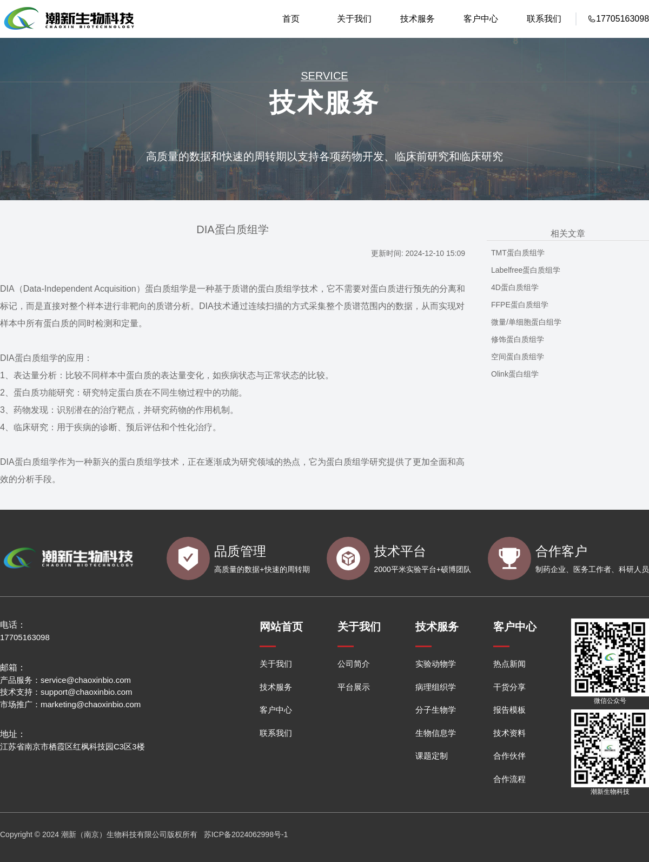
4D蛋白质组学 (515, 287)
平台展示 (353, 687)
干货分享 (509, 687)
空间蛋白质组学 (517, 356)
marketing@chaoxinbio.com (91, 704)
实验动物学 (435, 663)
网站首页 (281, 627)
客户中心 (480, 18)
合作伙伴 (509, 755)
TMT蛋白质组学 (518, 252)
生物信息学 (435, 733)
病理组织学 (435, 687)
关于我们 (354, 18)
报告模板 (509, 709)
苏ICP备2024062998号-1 (246, 834)
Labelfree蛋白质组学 (525, 270)
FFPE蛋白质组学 (519, 304)
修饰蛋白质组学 (517, 339)
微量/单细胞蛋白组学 (526, 322)
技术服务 (417, 18)
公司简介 (353, 663)
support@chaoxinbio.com (86, 691)
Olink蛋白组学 (515, 374)
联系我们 (544, 18)
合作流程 (509, 779)
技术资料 (509, 733)
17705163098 (25, 637)
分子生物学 (435, 709)
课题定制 (431, 755)
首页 (291, 18)
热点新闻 (509, 663)
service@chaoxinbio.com (86, 680)
